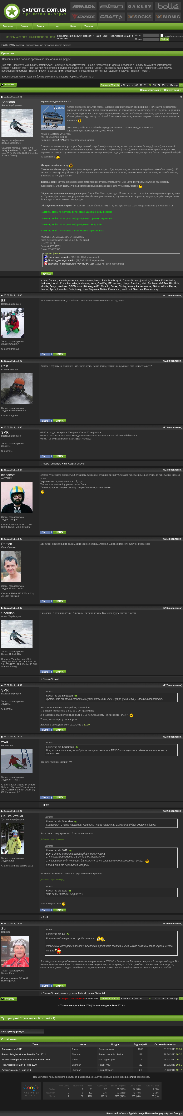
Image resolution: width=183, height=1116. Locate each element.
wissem (117, 283)
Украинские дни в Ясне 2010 (75, 1005)
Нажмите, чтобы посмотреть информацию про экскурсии (71, 224)
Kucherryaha (70, 283)
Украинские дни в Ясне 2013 (107, 1005)
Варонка (94, 289)
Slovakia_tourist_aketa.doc (61, 260)
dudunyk (45, 283)
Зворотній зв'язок (116, 1113)
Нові (57, 26)
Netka (103, 289)
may (45, 280)
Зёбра (156, 286)
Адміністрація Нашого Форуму (146, 1113)
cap (156, 289)
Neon (97, 280)
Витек (113, 286)
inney (78, 289)
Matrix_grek (115, 280)
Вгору (177, 1113)
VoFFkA (163, 283)
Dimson (53, 280)
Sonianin (153, 283)
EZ (110, 283)
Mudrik (44, 286)
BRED (72, 286)
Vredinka (63, 286)
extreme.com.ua (127, 1077)
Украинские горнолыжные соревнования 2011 (25, 1059)
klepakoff (56, 283)
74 (159, 85)
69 (136, 85)
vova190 (82, 286)
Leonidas (62, 289)
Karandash (114, 289)
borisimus (83, 283)
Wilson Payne (168, 286)
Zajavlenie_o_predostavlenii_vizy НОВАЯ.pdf (71, 263)
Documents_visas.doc (59, 257)
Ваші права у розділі (12, 1031)
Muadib (105, 286)
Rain (104, 280)
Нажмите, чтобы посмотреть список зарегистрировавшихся (72, 230)
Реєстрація (8, 26)
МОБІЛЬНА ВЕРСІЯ (16, 37)
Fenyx (53, 286)
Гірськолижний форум (69, 36)
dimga (126, 283)
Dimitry (122, 286)
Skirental (100, 993)
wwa (85, 289)
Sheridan (8, 102)
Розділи (40, 26)
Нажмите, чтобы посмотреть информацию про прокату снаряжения (76, 218)
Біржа (73, 26)
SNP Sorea (63, 140)
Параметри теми (149, 90)
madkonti (127, 289)
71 (145, 85)
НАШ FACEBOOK (38, 37)
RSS (52, 37)
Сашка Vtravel (131, 280)
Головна (24, 26)
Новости (87, 36)
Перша (125, 85)
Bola (176, 283)
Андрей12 (94, 286)
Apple (53, 289)
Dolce (164, 280)
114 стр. (174, 85)
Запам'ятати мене (171, 36)
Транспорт (89, 26)
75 (163, 85)
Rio (171, 283)
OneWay (102, 283)
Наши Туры (101, 36)
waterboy (73, 280)
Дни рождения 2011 (11, 1049)
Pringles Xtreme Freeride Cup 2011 (28, 1054)
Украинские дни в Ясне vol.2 (16, 1070)
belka (172, 280)
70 (141, 85)
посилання (175, 295)
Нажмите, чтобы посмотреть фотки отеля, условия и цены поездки (76, 211)
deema (44, 289)
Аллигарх (145, 286)
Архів (168, 1113)
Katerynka (133, 286)
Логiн (137, 35)
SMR (5, 432)
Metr (144, 283)
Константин (86, 280)
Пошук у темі (171, 90)
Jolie (71, 289)
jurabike (144, 280)
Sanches (138, 289)
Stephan (135, 283)
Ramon (6, 544)
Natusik (63, 280)
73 (154, 85)
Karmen (148, 289)
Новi (96, 998)
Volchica (155, 280)
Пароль (139, 39)
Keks (93, 283)
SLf (3, 928)
